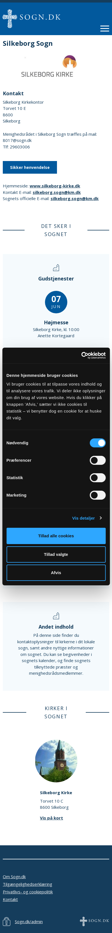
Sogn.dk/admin (29, 921)
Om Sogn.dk (14, 876)
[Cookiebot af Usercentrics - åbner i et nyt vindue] (81, 355)
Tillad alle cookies (56, 535)
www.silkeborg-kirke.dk (55, 186)
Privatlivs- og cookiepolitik (28, 891)
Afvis (56, 572)
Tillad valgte (56, 554)
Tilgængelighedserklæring (27, 884)
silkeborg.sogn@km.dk (57, 192)
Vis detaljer (83, 518)
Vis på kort (51, 818)
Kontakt (10, 899)
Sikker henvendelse (30, 167)
